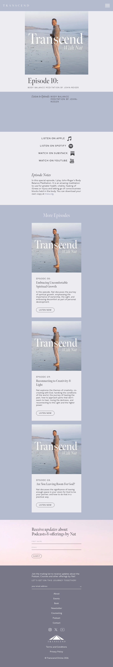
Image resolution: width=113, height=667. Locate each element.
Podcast (56, 618)
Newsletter (56, 608)
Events (56, 599)
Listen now (45, 310)
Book (56, 603)
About (57, 594)
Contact (56, 623)
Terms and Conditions (56, 647)
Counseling (56, 613)
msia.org (49, 194)
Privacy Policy (56, 652)
